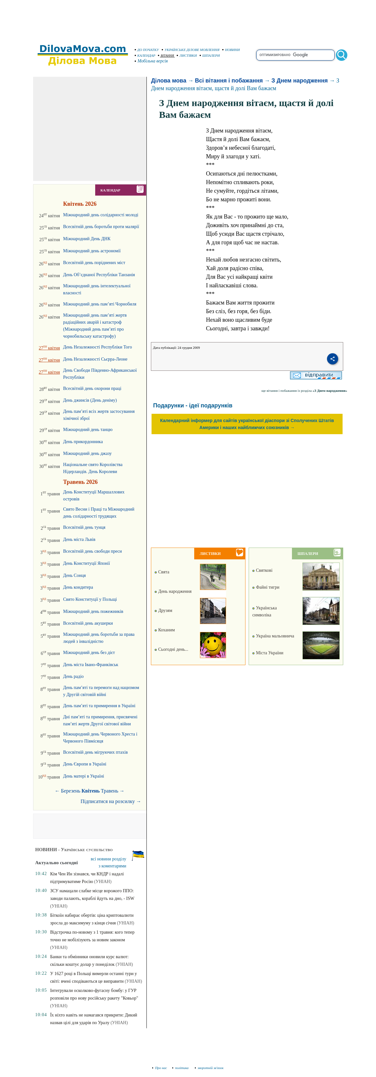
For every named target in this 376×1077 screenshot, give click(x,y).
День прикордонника (83, 441)
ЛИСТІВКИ (187, 55)
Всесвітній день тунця (84, 527)
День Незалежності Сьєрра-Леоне (95, 359)
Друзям (163, 610)
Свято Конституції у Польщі (90, 599)
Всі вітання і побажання (229, 80)
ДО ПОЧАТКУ (147, 50)
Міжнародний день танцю (87, 429)
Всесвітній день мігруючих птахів (95, 752)
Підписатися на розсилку (111, 801)
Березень (71, 790)
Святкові (262, 570)
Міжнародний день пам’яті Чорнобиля (99, 304)
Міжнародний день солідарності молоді (100, 214)
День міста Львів (79, 539)
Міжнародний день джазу (87, 453)
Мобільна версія (151, 61)
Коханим (164, 630)
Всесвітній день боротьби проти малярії (101, 226)
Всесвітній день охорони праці (92, 388)
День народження (172, 591)
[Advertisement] (188, 19)
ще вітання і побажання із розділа (304, 390)
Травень (109, 790)
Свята (161, 572)
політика (181, 1068)
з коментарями (112, 866)
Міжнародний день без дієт (89, 652)
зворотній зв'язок (209, 1068)
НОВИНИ (231, 50)
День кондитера (78, 587)
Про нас (160, 1068)
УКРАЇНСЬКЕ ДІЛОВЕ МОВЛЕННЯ (190, 50)
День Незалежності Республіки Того (97, 347)
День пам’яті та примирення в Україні (99, 705)
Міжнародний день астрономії (92, 250)
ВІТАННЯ (166, 55)
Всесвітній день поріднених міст (94, 262)
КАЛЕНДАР (145, 55)
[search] (295, 55)
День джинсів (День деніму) (90, 400)
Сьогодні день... (171, 649)
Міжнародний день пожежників (93, 611)
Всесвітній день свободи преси (92, 551)
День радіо (73, 676)
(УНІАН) (102, 881)
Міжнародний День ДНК (86, 238)
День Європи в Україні (84, 764)
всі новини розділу (108, 859)
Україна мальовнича (273, 636)
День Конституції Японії (86, 563)
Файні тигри (265, 587)
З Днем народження (300, 80)
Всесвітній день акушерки (88, 623)
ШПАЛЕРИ (210, 55)
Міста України (267, 652)
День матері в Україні (83, 776)
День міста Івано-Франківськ (90, 664)
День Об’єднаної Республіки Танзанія (99, 274)
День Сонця (74, 575)
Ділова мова (168, 80)
